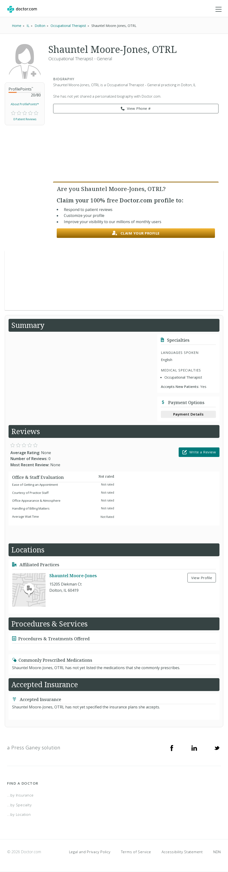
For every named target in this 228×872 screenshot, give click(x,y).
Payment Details (188, 414)
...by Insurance (20, 795)
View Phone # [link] (136, 109)
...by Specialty (19, 805)
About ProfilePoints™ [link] (25, 104)
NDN (217, 852)
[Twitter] (217, 748)
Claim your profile (136, 233)
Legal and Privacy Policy (90, 852)
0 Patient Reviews (24, 119)
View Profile (201, 578)
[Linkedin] (194, 748)
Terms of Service (136, 852)
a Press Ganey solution (33, 748)
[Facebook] (172, 748)
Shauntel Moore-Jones (73, 576)
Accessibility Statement (182, 852)
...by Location (19, 814)
